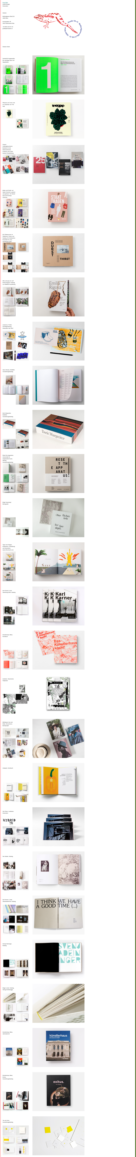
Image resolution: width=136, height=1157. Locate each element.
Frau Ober (5, 2)
